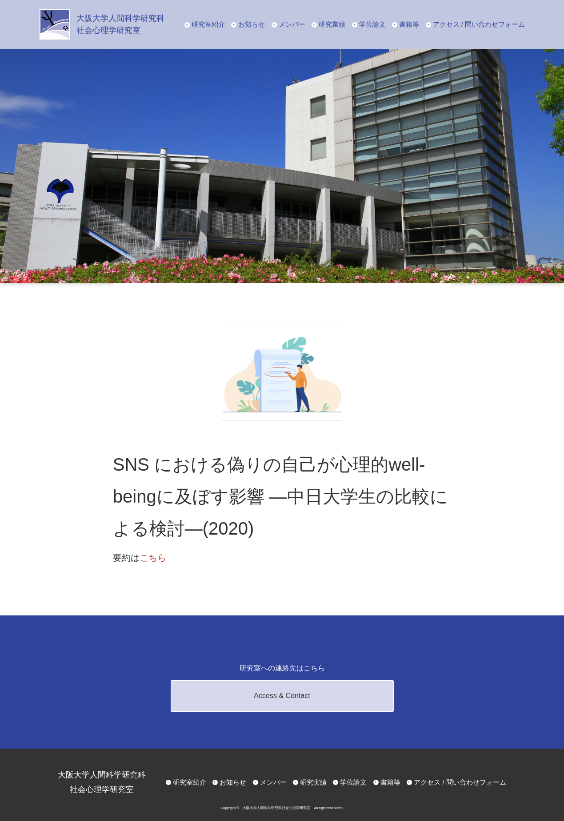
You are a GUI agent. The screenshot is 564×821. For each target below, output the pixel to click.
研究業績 (332, 24)
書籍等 (409, 24)
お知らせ (251, 24)
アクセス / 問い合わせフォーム (479, 24)
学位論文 (372, 24)
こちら (153, 558)
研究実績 (313, 782)
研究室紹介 (208, 24)
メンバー (292, 24)
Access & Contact (282, 695)
